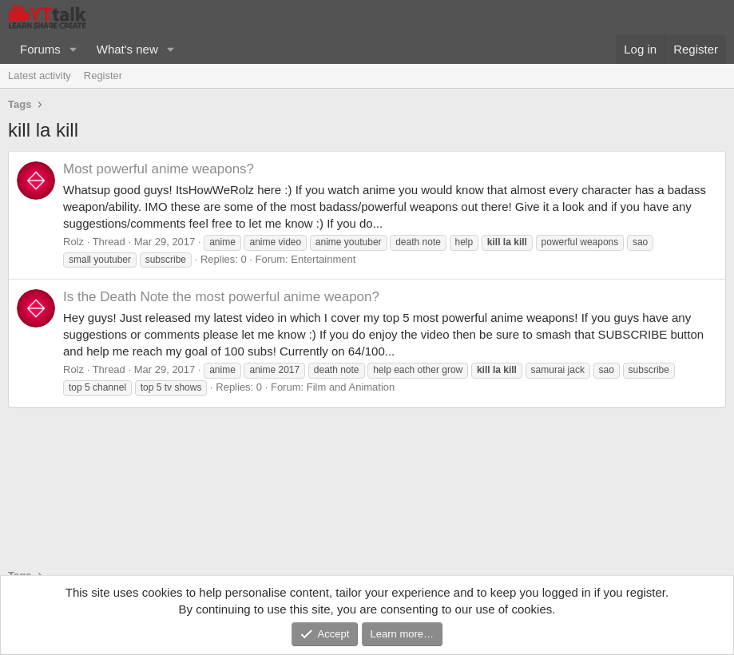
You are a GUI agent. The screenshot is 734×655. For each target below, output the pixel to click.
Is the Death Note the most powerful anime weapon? (221, 296)
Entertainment (323, 259)
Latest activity (39, 75)
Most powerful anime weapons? (158, 169)
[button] (73, 49)
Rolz (73, 242)
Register (103, 75)
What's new (127, 49)
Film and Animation (351, 387)
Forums (40, 49)
